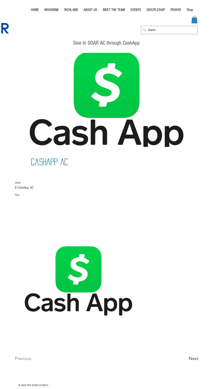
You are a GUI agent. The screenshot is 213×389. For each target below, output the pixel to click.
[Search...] (169, 30)
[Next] (186, 358)
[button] (194, 19)
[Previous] (28, 358)
